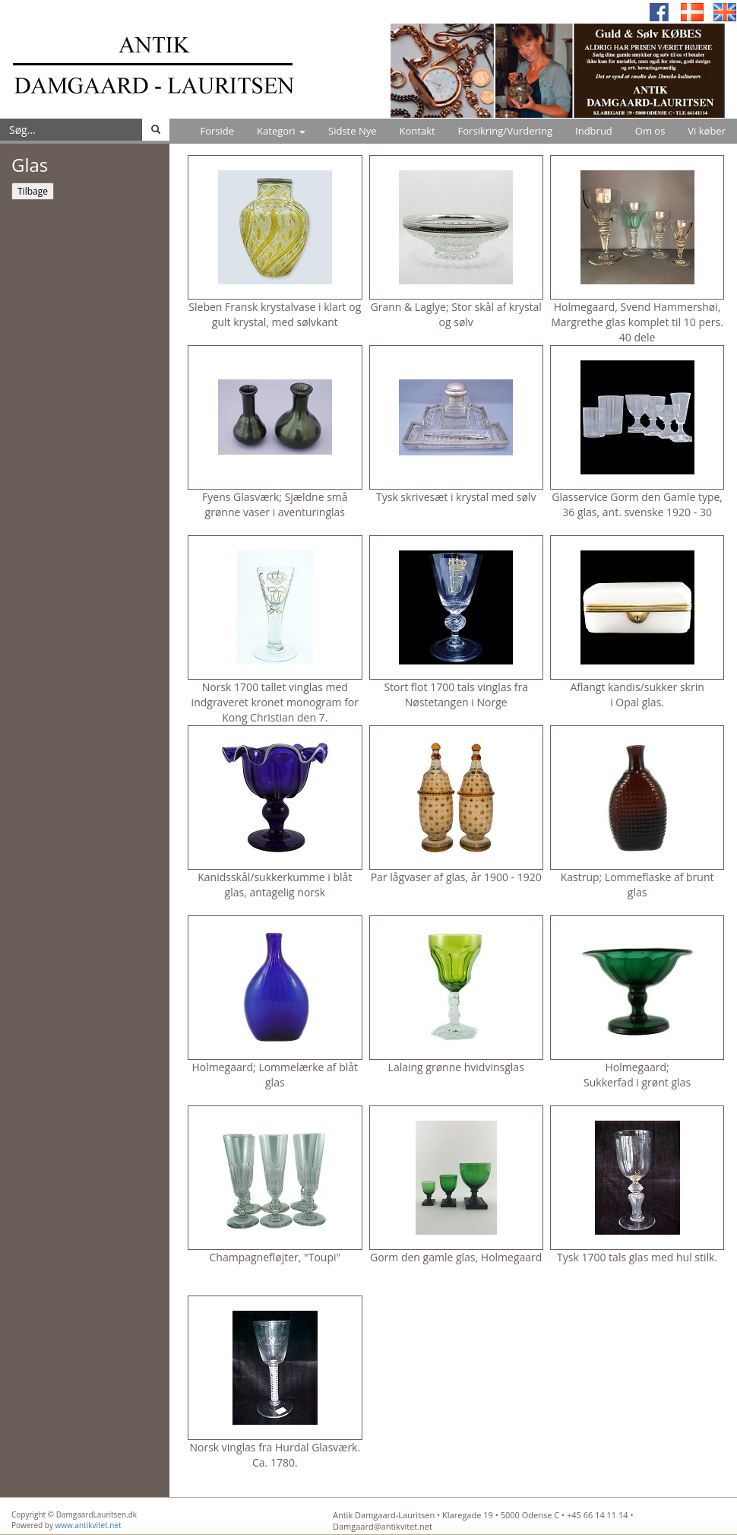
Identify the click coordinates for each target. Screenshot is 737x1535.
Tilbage (32, 191)
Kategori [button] (281, 131)
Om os (650, 131)
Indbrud (593, 131)
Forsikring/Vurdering (505, 131)
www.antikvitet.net (88, 1525)
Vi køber (707, 131)
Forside (217, 131)
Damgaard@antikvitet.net (382, 1526)
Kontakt (417, 131)
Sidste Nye (352, 131)
